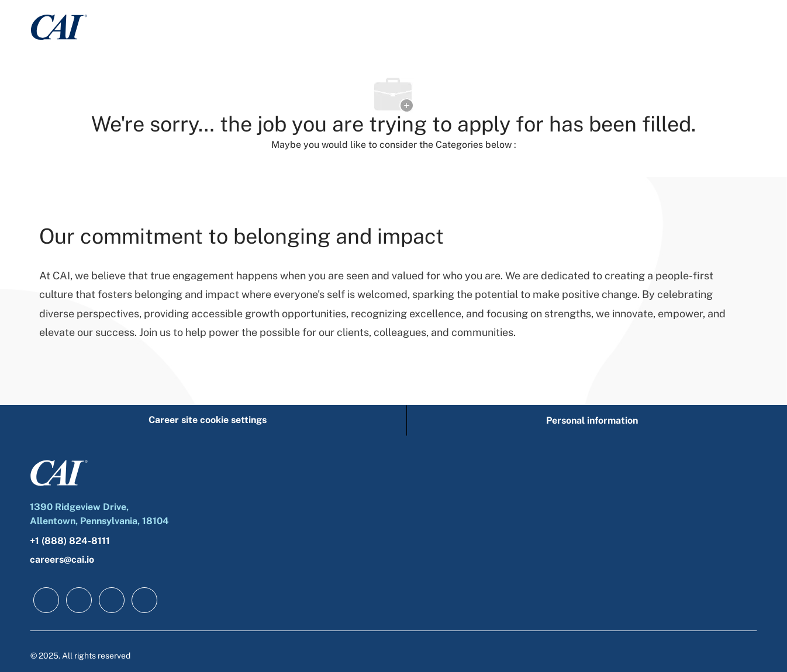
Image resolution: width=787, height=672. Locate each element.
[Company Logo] (59, 26)
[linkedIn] (79, 600)
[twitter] (112, 600)
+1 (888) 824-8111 (70, 540)
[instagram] (144, 600)
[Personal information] (592, 420)
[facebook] (46, 600)
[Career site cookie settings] (208, 420)
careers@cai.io (62, 559)
